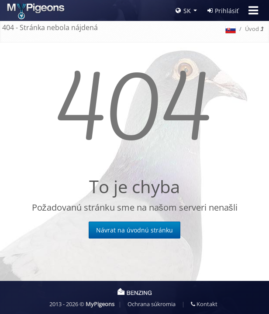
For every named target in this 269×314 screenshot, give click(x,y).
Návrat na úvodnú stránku (134, 230)
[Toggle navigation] (253, 10)
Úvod (254, 29)
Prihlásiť (223, 10)
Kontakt (204, 304)
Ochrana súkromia (152, 304)
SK (183, 11)
